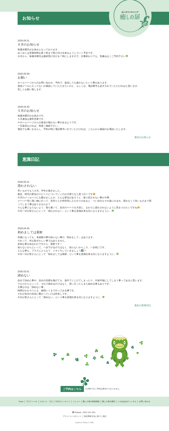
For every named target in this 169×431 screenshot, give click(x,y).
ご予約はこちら (72, 389)
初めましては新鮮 (30, 232)
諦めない (24, 275)
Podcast (76, 412)
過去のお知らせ (142, 137)
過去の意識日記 (142, 305)
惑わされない (27, 185)
